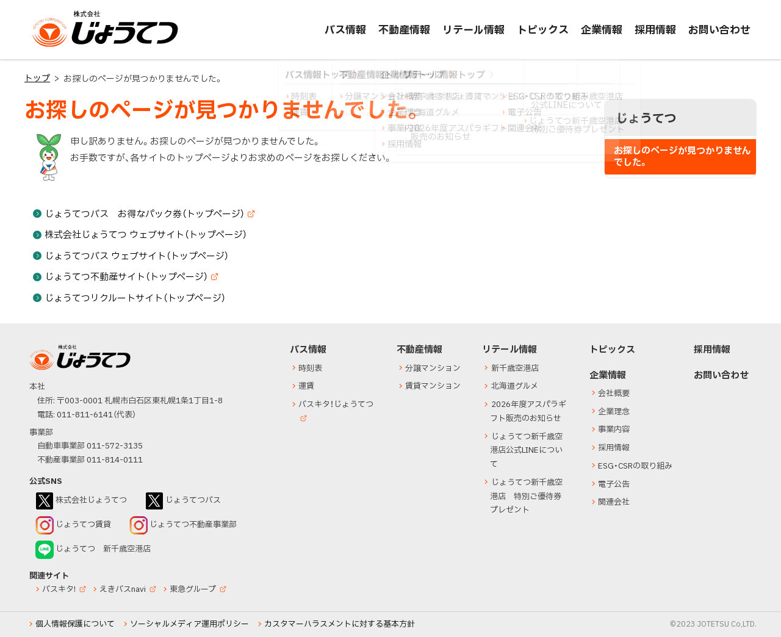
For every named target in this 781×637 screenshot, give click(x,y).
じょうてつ (56, 46)
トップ (37, 78)
